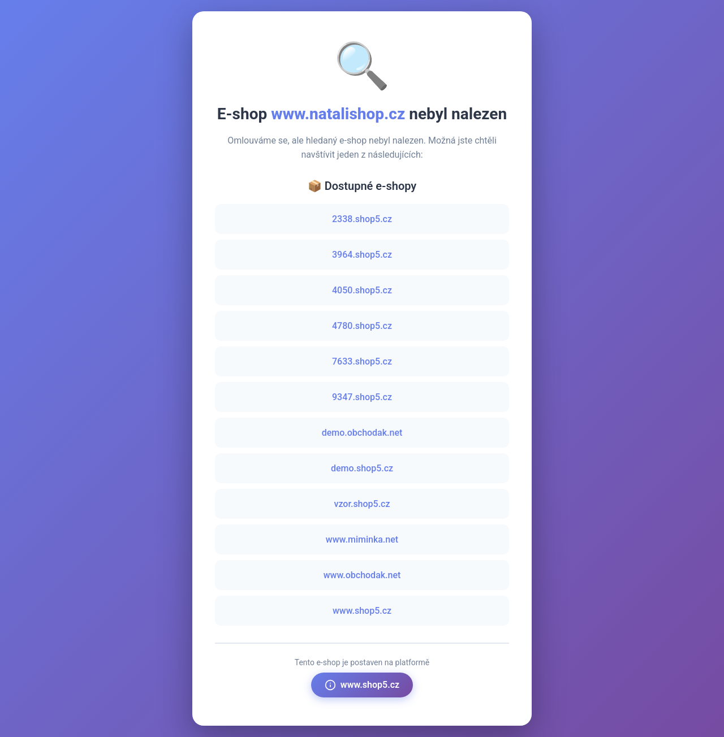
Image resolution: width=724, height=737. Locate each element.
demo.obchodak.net (362, 432)
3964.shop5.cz (362, 254)
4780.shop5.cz (362, 325)
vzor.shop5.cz (362, 503)
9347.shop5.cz (362, 397)
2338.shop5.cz (362, 219)
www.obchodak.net (362, 575)
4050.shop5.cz (362, 290)
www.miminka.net (362, 539)
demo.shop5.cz (362, 468)
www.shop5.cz (362, 610)
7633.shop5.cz (362, 361)
